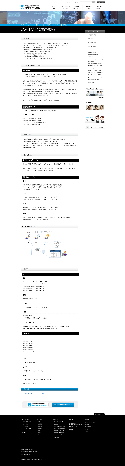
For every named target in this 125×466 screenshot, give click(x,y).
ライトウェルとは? (58, 421)
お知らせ (56, 424)
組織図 (39, 432)
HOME (22, 25)
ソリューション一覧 (32, 25)
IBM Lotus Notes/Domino (93, 49)
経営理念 (40, 426)
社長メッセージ (41, 421)
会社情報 (39, 419)
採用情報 (55, 419)
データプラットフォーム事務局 (94, 74)
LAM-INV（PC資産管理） (93, 54)
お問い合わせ (72, 423)
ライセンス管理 (91, 56)
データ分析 (25, 426)
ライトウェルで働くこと (59, 426)
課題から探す (91, 82)
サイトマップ (88, 429)
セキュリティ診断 (91, 68)
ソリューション (26, 419)
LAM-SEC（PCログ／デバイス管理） (35, 393)
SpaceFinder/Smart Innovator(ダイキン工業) (94, 77)
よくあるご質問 (57, 437)
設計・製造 (90, 39)
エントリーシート (58, 435)
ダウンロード (25, 432)
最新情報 (71, 430)
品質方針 (87, 419)
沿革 (39, 430)
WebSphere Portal (92, 52)
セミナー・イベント (74, 426)
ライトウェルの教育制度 (59, 428)
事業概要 (40, 428)
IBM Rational (91, 61)
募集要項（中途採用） (59, 432)
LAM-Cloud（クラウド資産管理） (95, 63)
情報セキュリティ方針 (90, 422)
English (86, 431)
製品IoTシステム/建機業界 (93, 79)
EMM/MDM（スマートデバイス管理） (94, 66)
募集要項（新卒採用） (59, 430)
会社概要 (40, 424)
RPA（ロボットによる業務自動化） (95, 72)
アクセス (40, 435)
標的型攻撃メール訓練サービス (94, 70)
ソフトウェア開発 (45, 25)
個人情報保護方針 (89, 427)
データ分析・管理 (92, 42)
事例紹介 (71, 419)
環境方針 (87, 424)
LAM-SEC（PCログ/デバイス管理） (95, 59)
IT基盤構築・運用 (92, 35)
